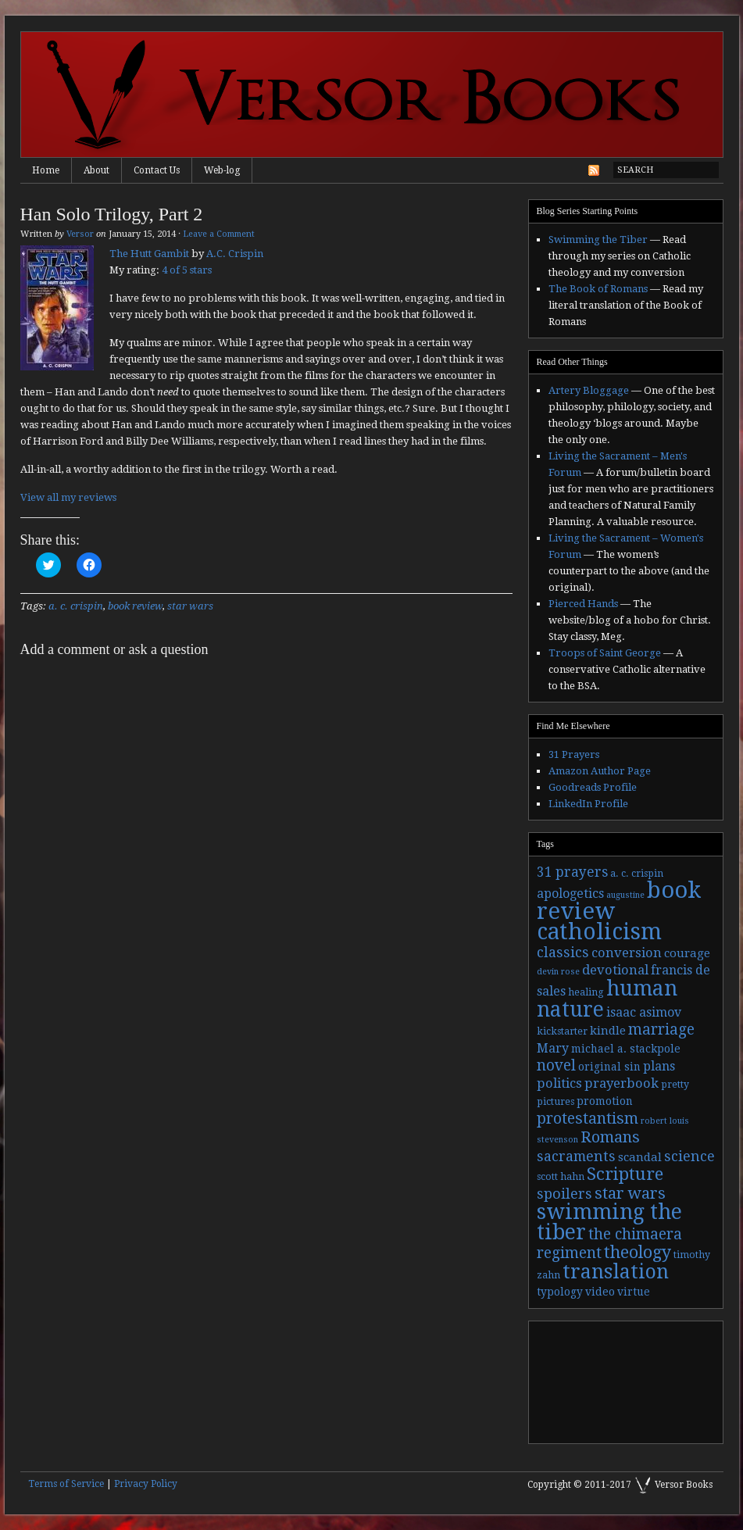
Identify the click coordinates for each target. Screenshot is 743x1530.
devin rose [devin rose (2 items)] (558, 972)
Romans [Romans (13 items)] (610, 1137)
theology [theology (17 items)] (637, 1252)
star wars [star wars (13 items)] (630, 1193)
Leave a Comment (219, 234)
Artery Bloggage (588, 390)
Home (45, 170)
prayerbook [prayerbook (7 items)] (621, 1083)
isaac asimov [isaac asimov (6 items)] (643, 1012)
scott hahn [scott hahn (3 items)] (560, 1176)
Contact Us (157, 170)
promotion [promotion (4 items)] (605, 1101)
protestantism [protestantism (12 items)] (587, 1119)
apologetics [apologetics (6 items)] (570, 893)
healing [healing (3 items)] (586, 992)
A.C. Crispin (234, 253)
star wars (190, 606)
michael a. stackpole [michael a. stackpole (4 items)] (625, 1048)
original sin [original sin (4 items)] (609, 1066)
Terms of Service (66, 1483)
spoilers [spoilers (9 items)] (564, 1193)
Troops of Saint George (604, 653)
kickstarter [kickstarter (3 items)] (562, 1031)
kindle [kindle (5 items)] (608, 1031)
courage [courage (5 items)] (687, 953)
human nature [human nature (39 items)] (607, 998)
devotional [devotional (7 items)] (615, 970)
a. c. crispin (75, 606)
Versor (80, 234)
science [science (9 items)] (689, 1156)
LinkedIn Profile (588, 804)
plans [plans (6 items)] (659, 1066)
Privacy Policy (145, 1483)
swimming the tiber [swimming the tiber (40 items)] (609, 1221)
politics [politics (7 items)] (559, 1083)
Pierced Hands (583, 603)
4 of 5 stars (187, 270)
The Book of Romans (598, 289)
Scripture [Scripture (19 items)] (625, 1174)
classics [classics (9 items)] (563, 952)
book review (135, 606)
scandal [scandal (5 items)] (640, 1157)
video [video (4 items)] (600, 1291)
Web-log (222, 170)
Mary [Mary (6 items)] (553, 1048)
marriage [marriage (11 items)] (661, 1029)
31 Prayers (573, 754)
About (96, 170)
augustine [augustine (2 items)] (625, 895)
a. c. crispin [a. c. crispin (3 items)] (636, 873)
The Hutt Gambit (149, 253)
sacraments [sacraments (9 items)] (576, 1156)
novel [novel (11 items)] (556, 1065)
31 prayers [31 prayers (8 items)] (572, 872)
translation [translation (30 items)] (616, 1271)
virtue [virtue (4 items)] (633, 1291)
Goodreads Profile (592, 787)
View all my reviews (68, 497)
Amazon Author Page (599, 771)
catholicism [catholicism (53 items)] (599, 932)
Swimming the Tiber (598, 239)
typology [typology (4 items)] (560, 1291)
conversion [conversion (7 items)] (626, 953)
